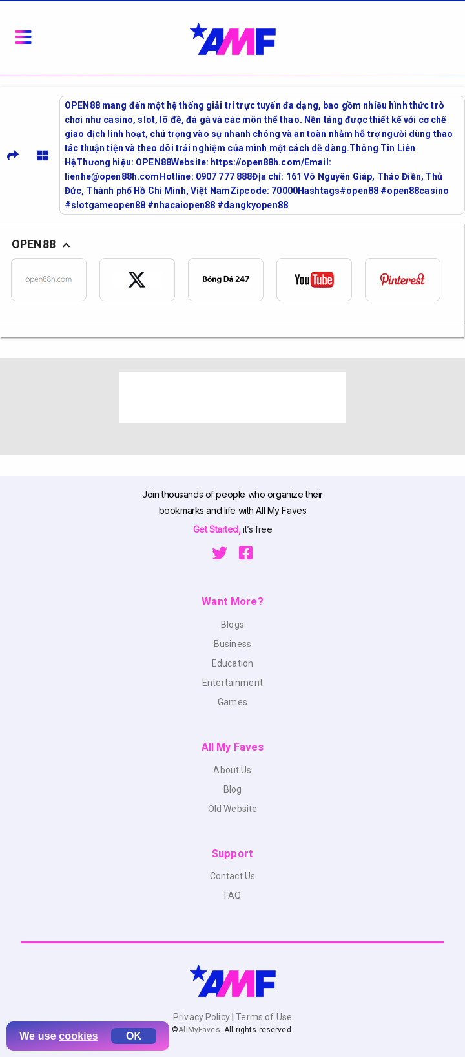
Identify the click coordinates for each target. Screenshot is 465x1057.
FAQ (232, 895)
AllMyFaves (199, 1029)
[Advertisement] (232, 397)
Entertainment (232, 683)
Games (232, 702)
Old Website (233, 809)
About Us (232, 770)
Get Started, (218, 529)
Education (232, 663)
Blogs (232, 624)
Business (232, 644)
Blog (232, 789)
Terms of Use (263, 1017)
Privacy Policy (202, 1017)
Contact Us (232, 876)
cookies (78, 1035)
